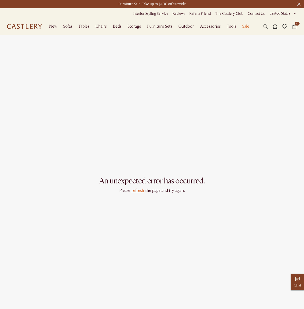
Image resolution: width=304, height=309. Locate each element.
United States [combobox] (280, 13)
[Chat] (297, 282)
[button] (285, 26)
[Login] (275, 26)
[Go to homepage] (24, 26)
